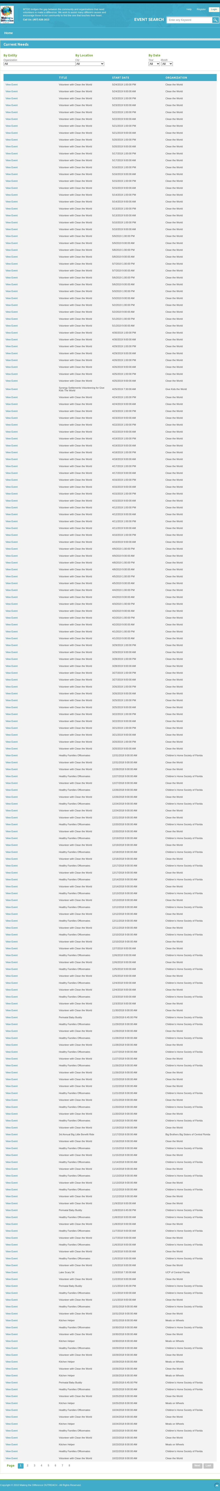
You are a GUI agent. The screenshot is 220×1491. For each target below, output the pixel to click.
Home (8, 33)
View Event (11, 84)
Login (214, 9)
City (77, 60)
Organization (10, 60)
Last (208, 1465)
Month (164, 60)
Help (189, 9)
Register (201, 9)
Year (151, 60)
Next (197, 1465)
